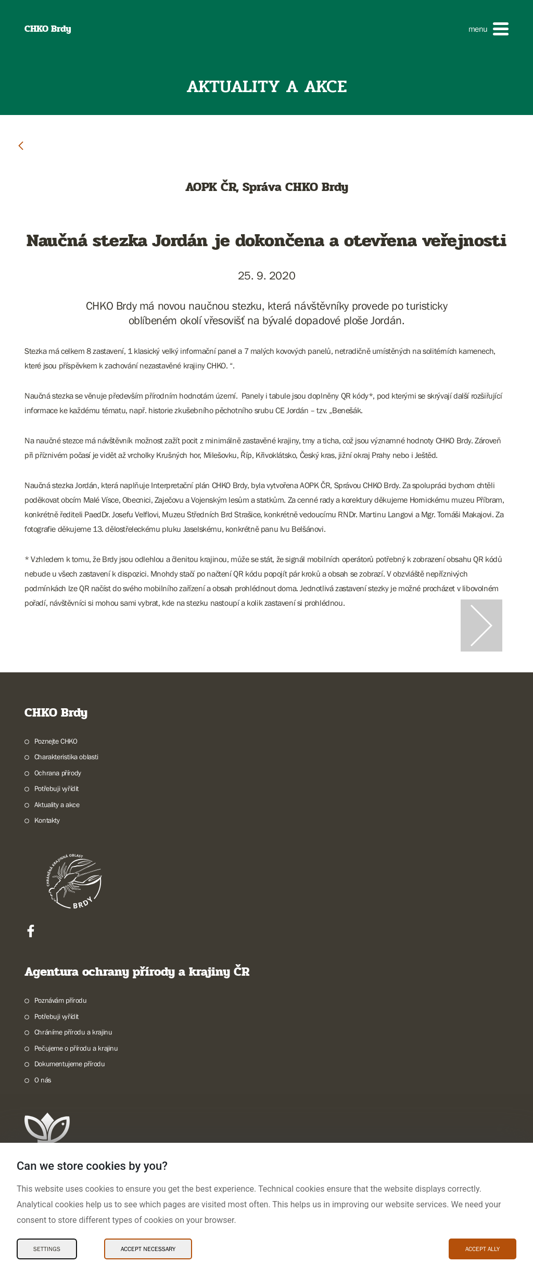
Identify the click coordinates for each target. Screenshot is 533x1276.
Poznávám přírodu (60, 1000)
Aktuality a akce (57, 804)
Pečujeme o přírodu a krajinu (76, 1048)
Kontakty (47, 820)
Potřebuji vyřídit (56, 788)
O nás (43, 1080)
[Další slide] (481, 625)
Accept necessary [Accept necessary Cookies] (148, 1249)
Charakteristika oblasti (66, 756)
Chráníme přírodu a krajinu (73, 1032)
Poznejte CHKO (56, 741)
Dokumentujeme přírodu (69, 1064)
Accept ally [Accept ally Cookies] (482, 1249)
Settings (46, 1249)
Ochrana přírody (57, 773)
